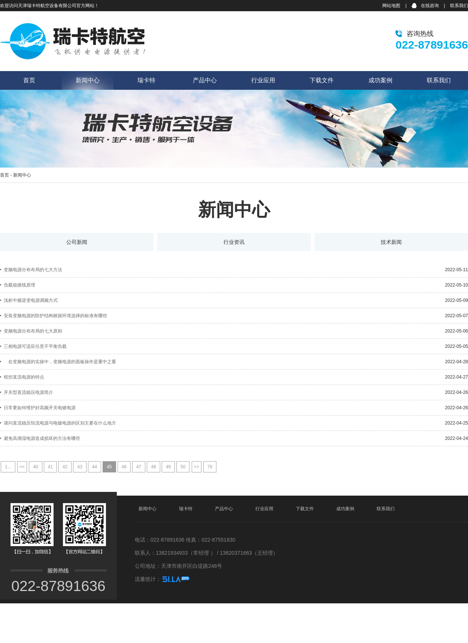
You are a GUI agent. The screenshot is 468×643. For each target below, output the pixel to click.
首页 (29, 80)
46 (124, 466)
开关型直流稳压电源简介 (28, 392)
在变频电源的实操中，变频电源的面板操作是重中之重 (60, 361)
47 (138, 466)
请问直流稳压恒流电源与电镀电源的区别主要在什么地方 (60, 423)
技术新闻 (391, 242)
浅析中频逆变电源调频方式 (31, 300)
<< (22, 466)
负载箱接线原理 (19, 285)
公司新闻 (76, 242)
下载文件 (322, 80)
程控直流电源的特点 (24, 377)
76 (209, 466)
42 (65, 466)
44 (94, 466)
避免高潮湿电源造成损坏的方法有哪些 (42, 438)
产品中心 (205, 80)
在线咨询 (430, 5)
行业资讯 (234, 242)
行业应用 (263, 80)
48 (153, 466)
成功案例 (380, 80)
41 (50, 466)
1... (8, 466)
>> (196, 466)
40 (35, 466)
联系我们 (459, 5)
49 (168, 466)
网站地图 (391, 5)
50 (182, 466)
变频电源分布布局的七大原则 (33, 331)
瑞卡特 (146, 80)
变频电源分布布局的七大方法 (33, 269)
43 (79, 466)
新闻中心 (88, 80)
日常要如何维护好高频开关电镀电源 (40, 407)
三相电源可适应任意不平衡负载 (35, 346)
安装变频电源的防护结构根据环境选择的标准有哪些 (55, 315)
